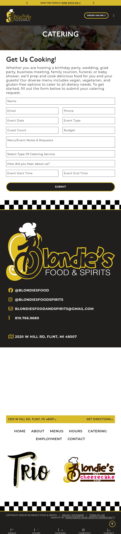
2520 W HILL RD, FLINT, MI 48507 (42, 336)
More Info (66, 3)
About (37, 431)
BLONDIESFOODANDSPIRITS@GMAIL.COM (51, 308)
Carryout (84, 531)
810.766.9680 (23, 323)
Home (20, 431)
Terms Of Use (97, 515)
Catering (97, 431)
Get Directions (99, 419)
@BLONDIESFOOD (28, 290)
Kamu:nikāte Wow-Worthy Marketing (90, 517)
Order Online (95, 15)
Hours (75, 431)
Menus (56, 431)
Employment (49, 439)
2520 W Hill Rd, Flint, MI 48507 (31, 419)
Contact (76, 439)
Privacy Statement (73, 515)
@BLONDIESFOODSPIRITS (35, 299)
